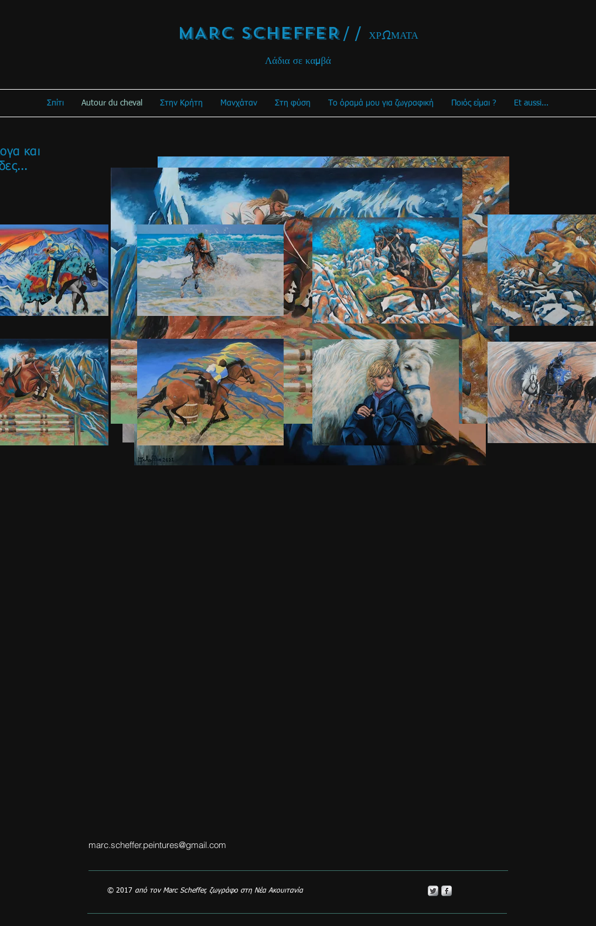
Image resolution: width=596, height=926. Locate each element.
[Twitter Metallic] (433, 891)
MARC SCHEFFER (259, 33)
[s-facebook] (446, 891)
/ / (352, 34)
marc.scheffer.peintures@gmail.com (157, 844)
